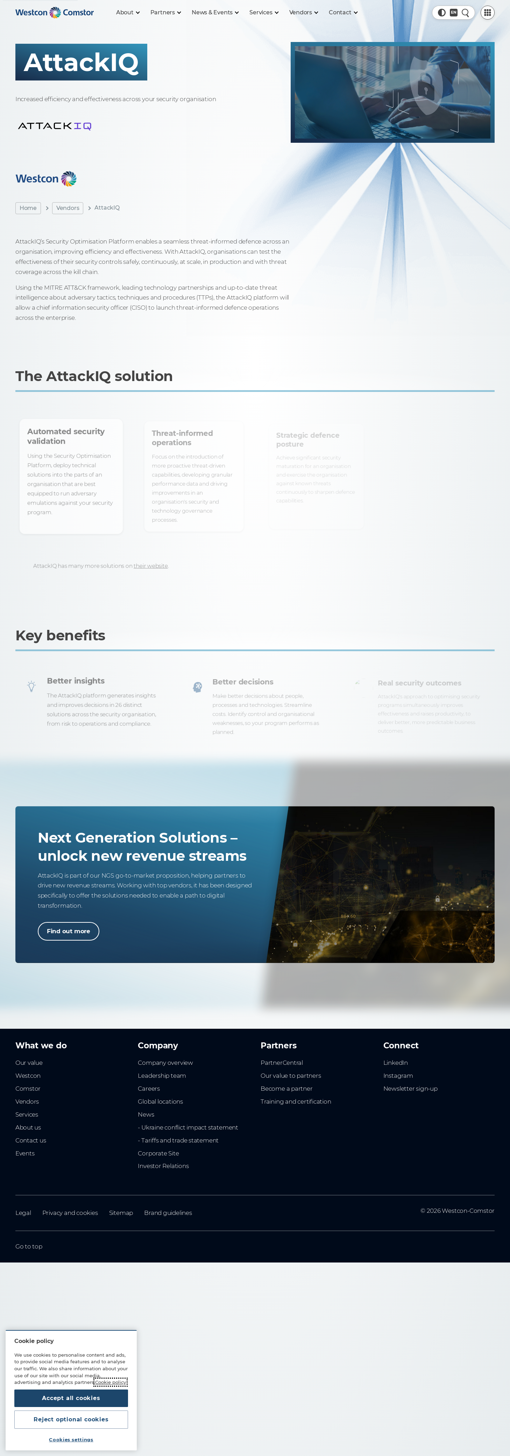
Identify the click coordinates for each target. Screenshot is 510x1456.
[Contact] (343, 12)
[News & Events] (215, 12)
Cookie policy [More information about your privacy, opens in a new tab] (110, 1382)
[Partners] (165, 12)
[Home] (54, 13)
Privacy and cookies (70, 1212)
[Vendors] (303, 12)
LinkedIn (395, 1062)
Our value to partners (291, 1075)
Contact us (30, 1140)
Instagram (398, 1075)
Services (26, 1114)
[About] (127, 12)
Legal (23, 1212)
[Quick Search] (465, 12)
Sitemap (121, 1212)
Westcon (28, 1075)
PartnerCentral (282, 1062)
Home (28, 208)
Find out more (68, 931)
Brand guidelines (168, 1212)
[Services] (263, 12)
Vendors (67, 208)
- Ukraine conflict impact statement (188, 1127)
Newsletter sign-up (410, 1088)
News (146, 1114)
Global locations (160, 1101)
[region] (71, 1390)
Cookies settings (71, 1439)
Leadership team (162, 1075)
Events (25, 1153)
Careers (149, 1088)
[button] (442, 12)
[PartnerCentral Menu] (488, 13)
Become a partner (287, 1088)
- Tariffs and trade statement (178, 1140)
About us (28, 1127)
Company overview (165, 1062)
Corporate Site (158, 1153)
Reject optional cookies (71, 1419)
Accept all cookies (71, 1398)
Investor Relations (163, 1165)
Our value (29, 1062)
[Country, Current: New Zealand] (454, 12)
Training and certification (296, 1101)
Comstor (28, 1088)
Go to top (28, 1246)
